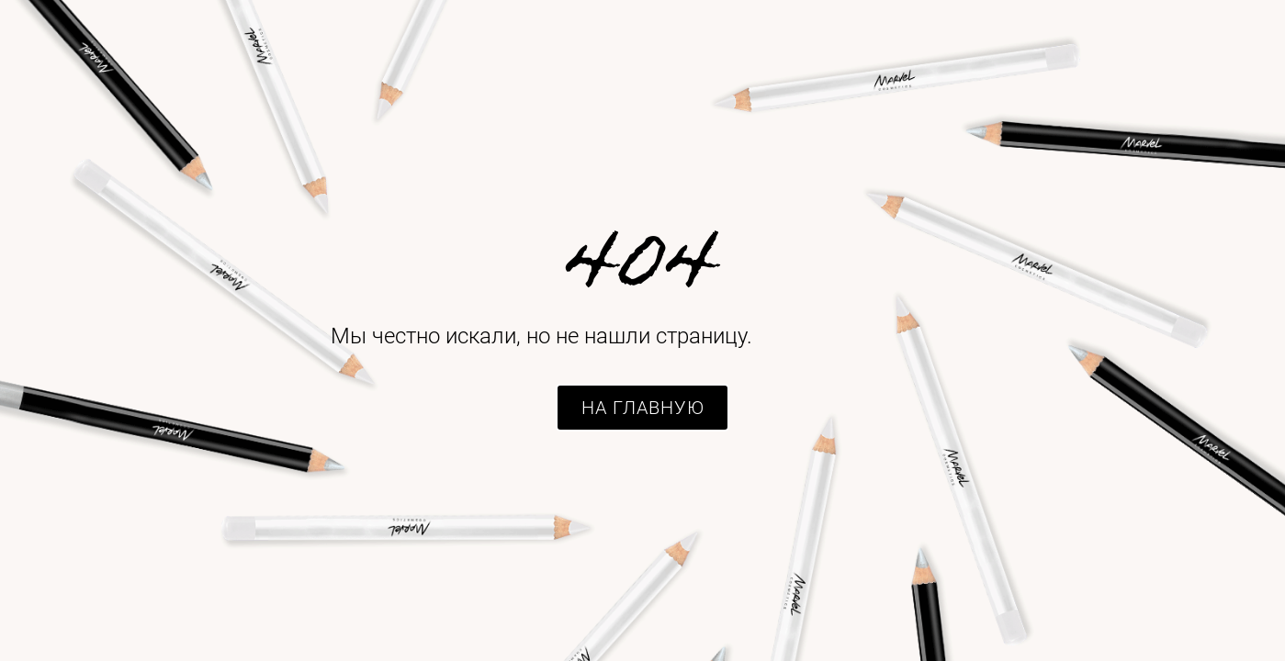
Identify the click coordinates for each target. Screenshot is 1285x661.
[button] (642, 407)
